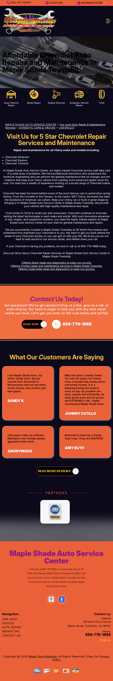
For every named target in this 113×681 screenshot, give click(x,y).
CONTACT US (11, 635)
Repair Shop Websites (42, 656)
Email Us (105, 640)
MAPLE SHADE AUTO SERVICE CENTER (30, 124)
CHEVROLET (67, 127)
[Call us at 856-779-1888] (72, 324)
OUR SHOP (9, 619)
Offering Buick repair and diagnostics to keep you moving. (56, 262)
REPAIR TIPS (11, 631)
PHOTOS (8, 623)
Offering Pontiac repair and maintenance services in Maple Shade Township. (56, 266)
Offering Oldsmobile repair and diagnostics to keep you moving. (56, 269)
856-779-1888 (89, 246)
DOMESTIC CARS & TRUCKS (37, 127)
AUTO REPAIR (11, 627)
